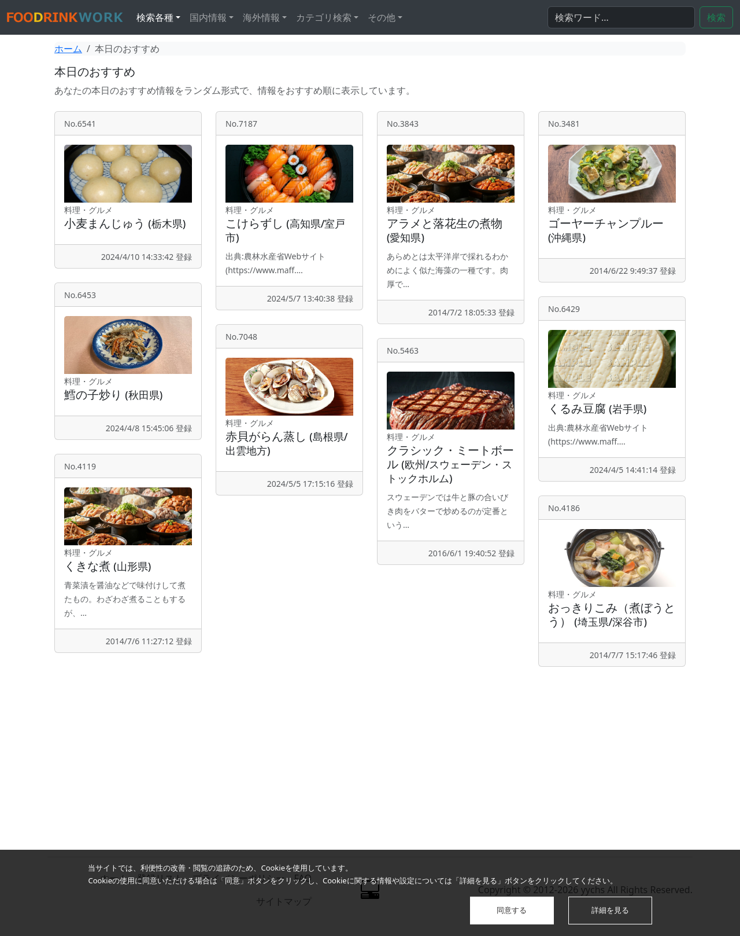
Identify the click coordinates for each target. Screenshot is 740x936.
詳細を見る (610, 910)
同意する (512, 910)
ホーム (68, 48)
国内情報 (208, 17)
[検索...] (621, 17)
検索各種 (154, 17)
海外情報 (261, 17)
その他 (381, 17)
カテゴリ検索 (324, 17)
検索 (716, 17)
